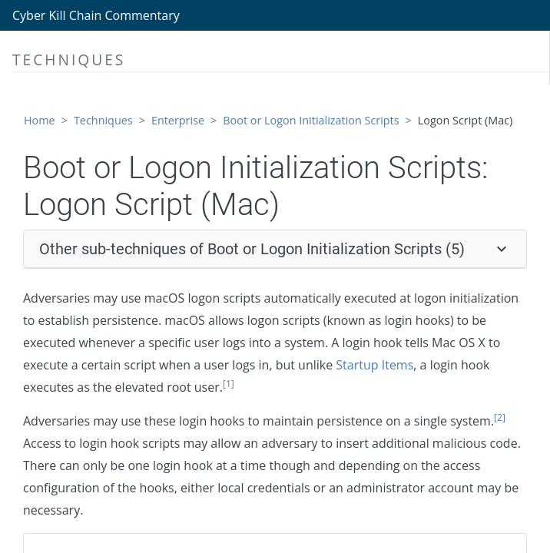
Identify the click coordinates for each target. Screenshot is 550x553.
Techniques (103, 120)
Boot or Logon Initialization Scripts (311, 120)
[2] (499, 417)
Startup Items (374, 364)
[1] (228, 383)
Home (39, 120)
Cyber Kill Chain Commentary (96, 15)
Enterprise (177, 120)
